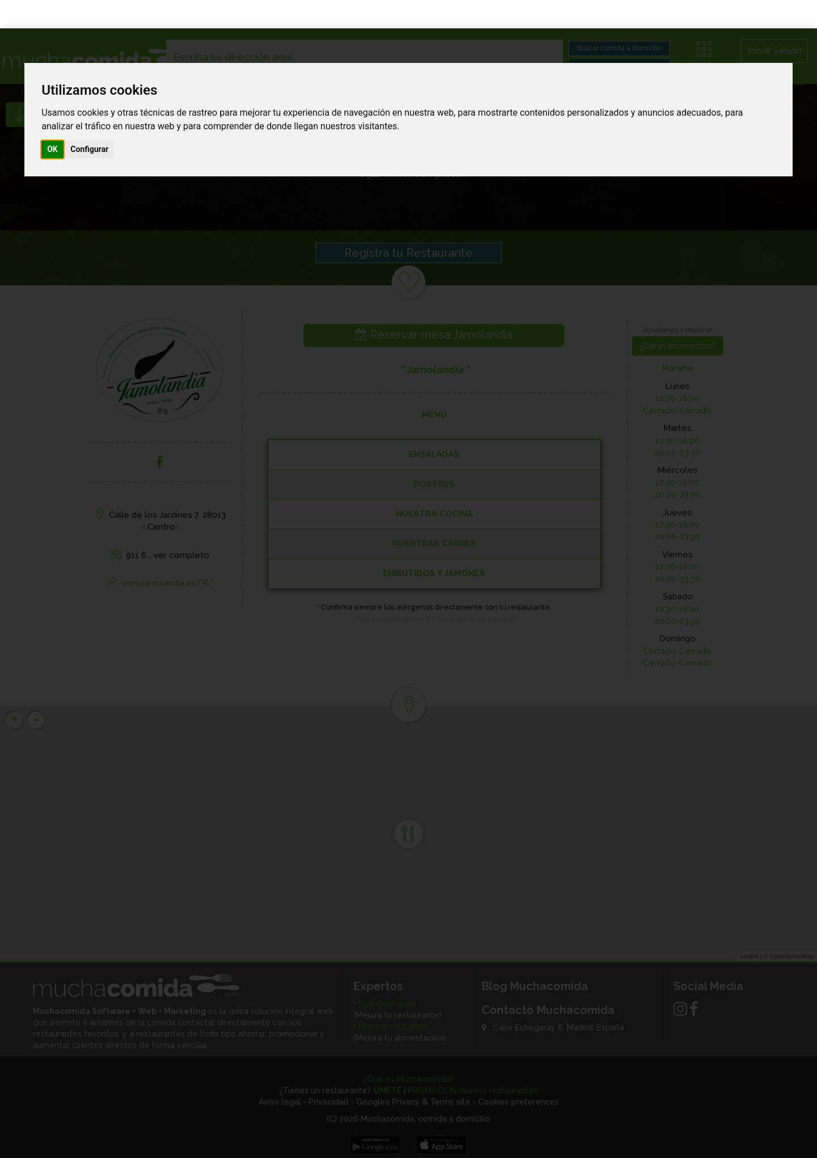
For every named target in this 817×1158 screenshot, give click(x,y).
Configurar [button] (89, 120)
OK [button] (52, 120)
